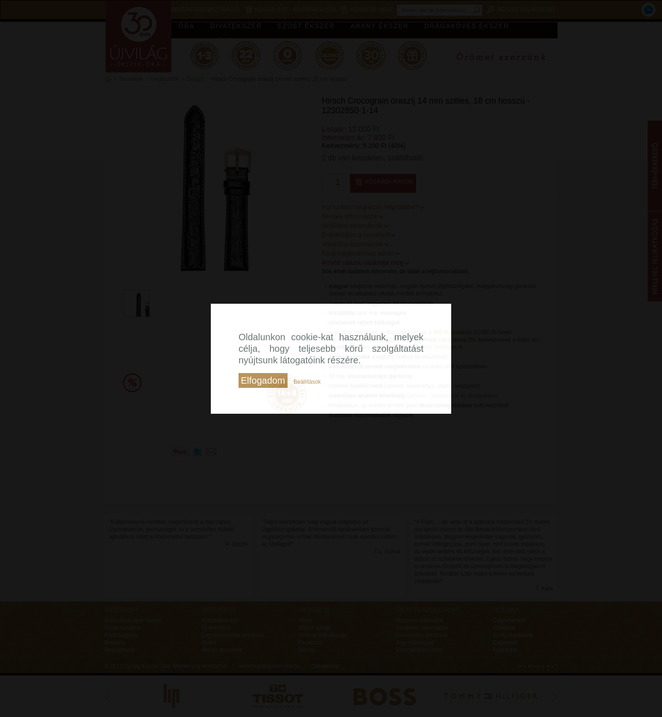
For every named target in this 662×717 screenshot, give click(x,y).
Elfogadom (263, 380)
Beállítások (307, 382)
